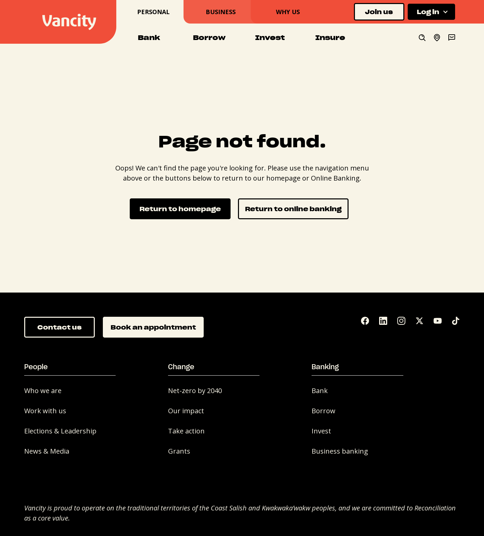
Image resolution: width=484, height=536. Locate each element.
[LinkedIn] (383, 321)
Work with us (45, 410)
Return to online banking (293, 209)
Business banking (340, 451)
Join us (379, 11)
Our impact (186, 410)
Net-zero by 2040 (195, 390)
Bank (320, 390)
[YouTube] (438, 321)
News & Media (46, 451)
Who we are (43, 390)
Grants (179, 451)
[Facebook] (365, 321)
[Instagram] (401, 321)
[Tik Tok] (456, 321)
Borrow (323, 410)
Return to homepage (180, 209)
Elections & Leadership (60, 430)
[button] (431, 12)
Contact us (59, 327)
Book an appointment (153, 327)
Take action (186, 430)
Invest (321, 430)
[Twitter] (419, 321)
